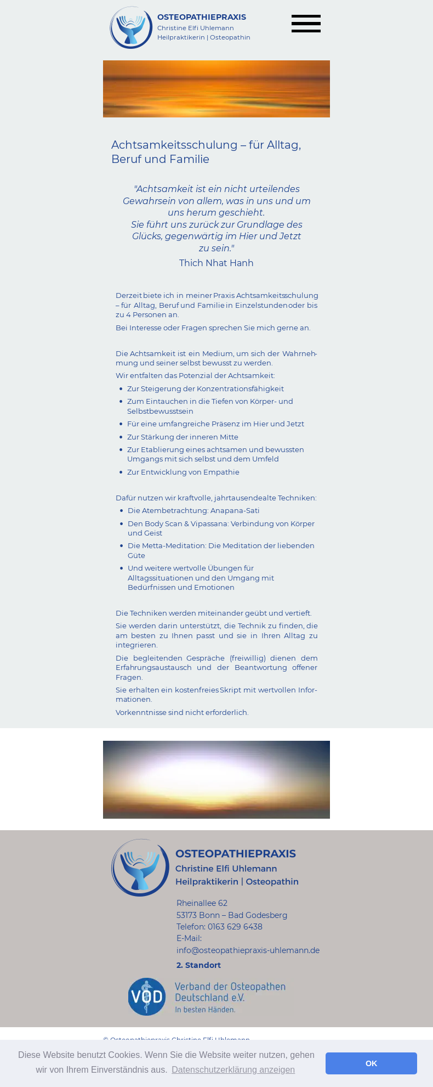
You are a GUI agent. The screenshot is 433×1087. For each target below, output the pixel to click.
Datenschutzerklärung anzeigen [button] (233, 1069)
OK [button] (372, 1063)
